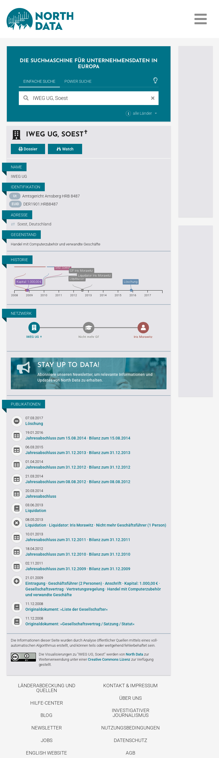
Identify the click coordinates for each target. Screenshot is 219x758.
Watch (65, 149)
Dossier (28, 149)
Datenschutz (130, 739)
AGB (130, 752)
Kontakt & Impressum (130, 684)
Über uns (130, 697)
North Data (134, 653)
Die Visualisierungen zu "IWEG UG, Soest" (72, 653)
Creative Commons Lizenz (109, 658)
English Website (46, 752)
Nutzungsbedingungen (130, 726)
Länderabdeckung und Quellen (46, 687)
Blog (46, 714)
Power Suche (78, 81)
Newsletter (46, 726)
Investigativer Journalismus (130, 711)
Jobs (46, 739)
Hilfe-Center (46, 702)
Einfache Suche (39, 81)
